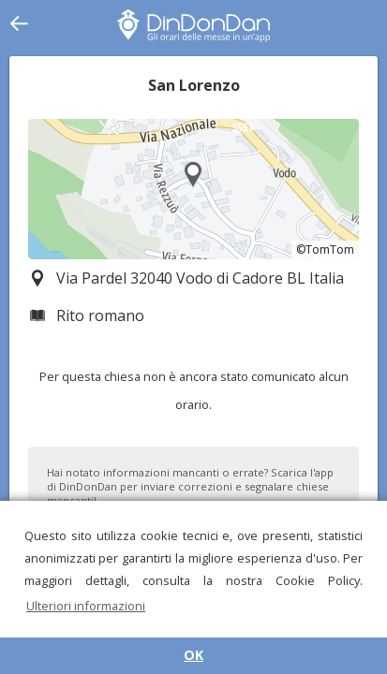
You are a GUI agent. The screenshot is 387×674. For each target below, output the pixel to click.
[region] (193, 189)
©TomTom (325, 249)
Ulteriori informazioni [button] (85, 605)
